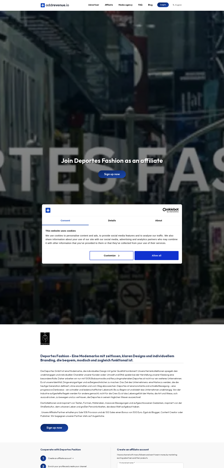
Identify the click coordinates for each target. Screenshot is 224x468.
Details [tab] (112, 220)
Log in (163, 5)
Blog (150, 5)
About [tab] (158, 220)
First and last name (126, 464)
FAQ (140, 5)
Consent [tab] (65, 220)
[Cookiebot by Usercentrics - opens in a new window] (165, 210)
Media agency (126, 5)
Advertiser (93, 5)
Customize (111, 255)
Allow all (156, 255)
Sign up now (112, 175)
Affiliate (109, 5)
